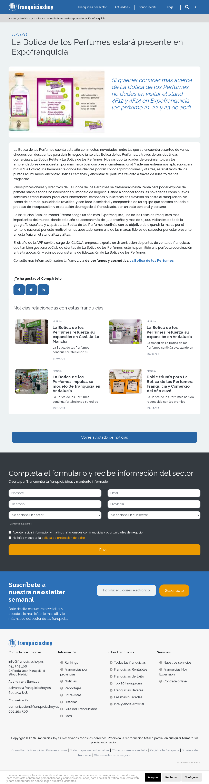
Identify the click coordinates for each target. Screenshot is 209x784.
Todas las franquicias (128, 662)
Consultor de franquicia (27, 750)
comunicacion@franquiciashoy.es (34, 707)
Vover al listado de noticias (104, 437)
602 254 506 (18, 711)
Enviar (104, 550)
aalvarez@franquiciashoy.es (30, 688)
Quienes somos (56, 750)
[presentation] (128, 607)
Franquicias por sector (92, 7)
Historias (69, 702)
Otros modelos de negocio (112, 755)
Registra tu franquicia (164, 750)
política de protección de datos (64, 537)
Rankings (69, 662)
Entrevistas (70, 695)
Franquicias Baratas (126, 690)
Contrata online (173, 681)
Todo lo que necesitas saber (89, 750)
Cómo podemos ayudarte (129, 750)
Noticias (68, 681)
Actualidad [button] (121, 7)
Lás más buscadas (126, 697)
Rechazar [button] (171, 777)
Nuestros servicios (175, 662)
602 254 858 (18, 693)
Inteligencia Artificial (127, 704)
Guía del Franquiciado (78, 709)
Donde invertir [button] (147, 7)
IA (195, 7)
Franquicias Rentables (128, 669)
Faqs (170, 7)
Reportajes (70, 688)
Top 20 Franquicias (126, 683)
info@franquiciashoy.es (26, 661)
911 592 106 (18, 666)
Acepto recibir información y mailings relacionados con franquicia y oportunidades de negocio (78, 532)
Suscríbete (174, 590)
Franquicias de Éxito (127, 676)
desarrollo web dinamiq (188, 762)
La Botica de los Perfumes (152, 261)
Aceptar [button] (153, 777)
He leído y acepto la (49, 537)
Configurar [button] (191, 777)
